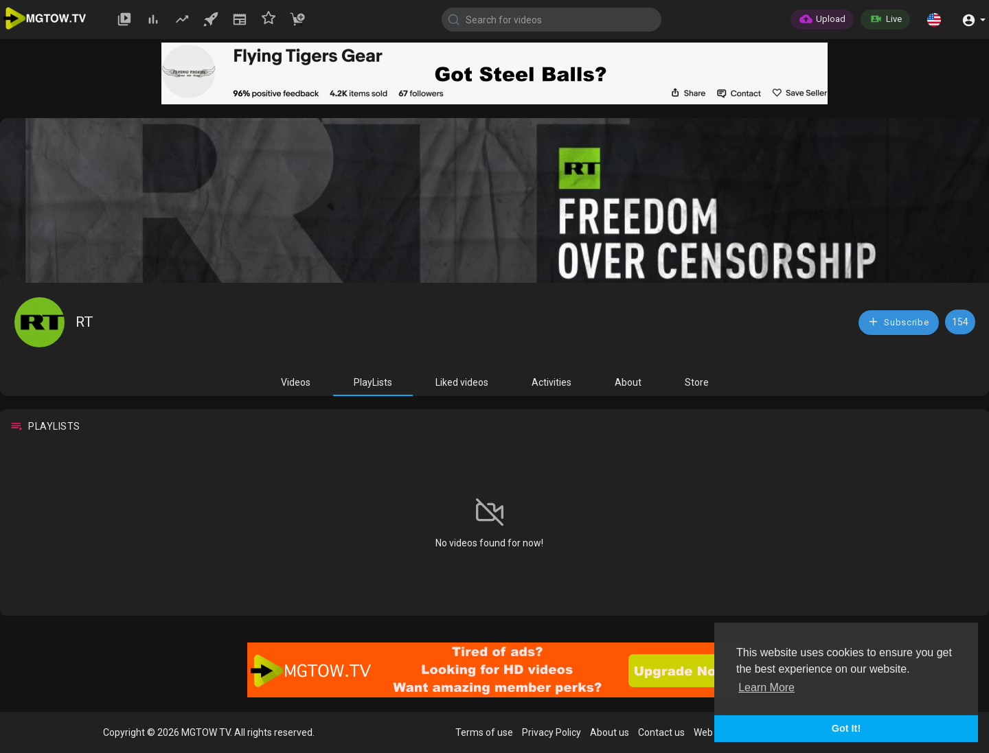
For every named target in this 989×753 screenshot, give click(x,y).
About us (609, 732)
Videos (295, 382)
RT (84, 322)
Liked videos (461, 382)
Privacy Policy (551, 732)
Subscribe (898, 321)
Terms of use (484, 732)
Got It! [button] (846, 728)
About (628, 382)
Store (697, 382)
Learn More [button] (766, 687)
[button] (934, 19)
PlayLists (373, 382)
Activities (551, 382)
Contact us (661, 732)
